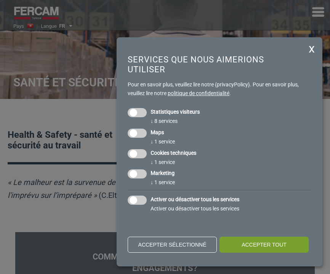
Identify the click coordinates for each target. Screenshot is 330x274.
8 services (164, 121)
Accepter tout (264, 245)
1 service (163, 142)
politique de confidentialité (198, 93)
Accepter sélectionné (172, 245)
